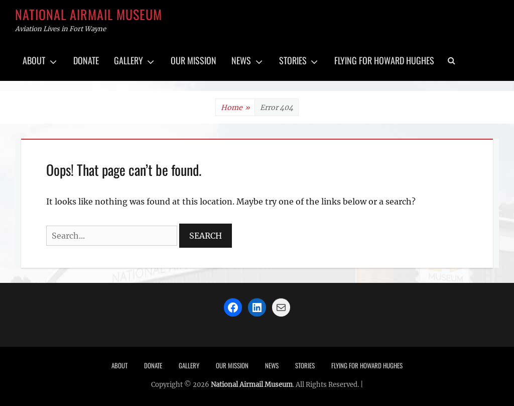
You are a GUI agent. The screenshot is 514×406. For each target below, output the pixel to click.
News (241, 60)
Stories (293, 60)
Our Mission (193, 60)
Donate (86, 60)
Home (235, 108)
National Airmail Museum (88, 14)
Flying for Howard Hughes (384, 60)
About (34, 60)
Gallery (128, 60)
